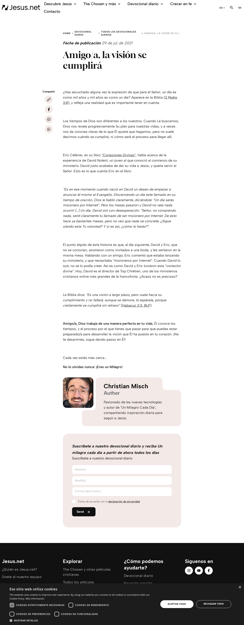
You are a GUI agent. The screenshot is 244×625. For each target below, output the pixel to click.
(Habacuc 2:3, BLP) (136, 305)
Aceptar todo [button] (177, 604)
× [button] (239, 587)
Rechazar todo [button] (214, 603)
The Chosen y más (102, 4)
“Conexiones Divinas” (119, 155)
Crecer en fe (183, 4)
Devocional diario (146, 4)
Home (67, 33)
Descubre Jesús (60, 4)
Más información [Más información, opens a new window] (35, 598)
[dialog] (122, 604)
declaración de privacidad (124, 501)
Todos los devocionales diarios (118, 33)
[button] (82, 620)
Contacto (52, 11)
